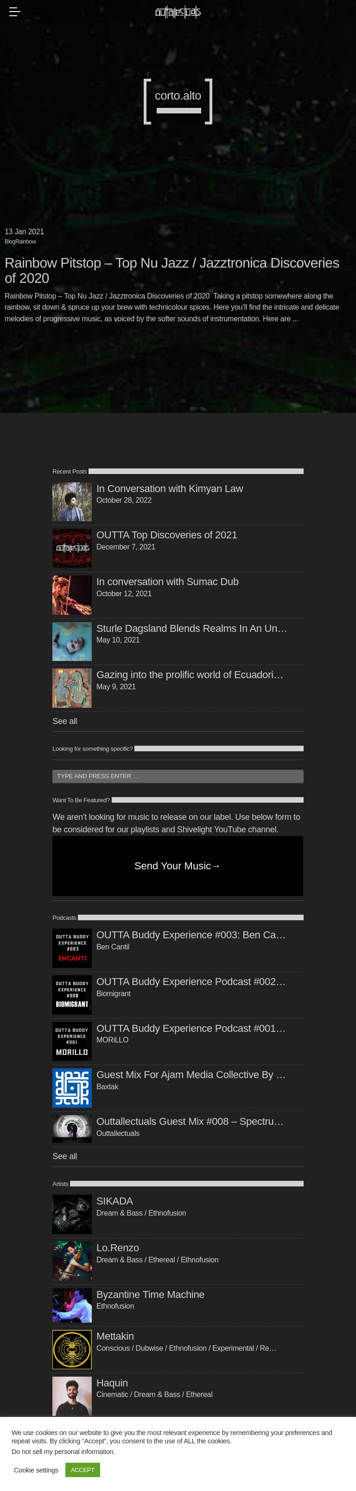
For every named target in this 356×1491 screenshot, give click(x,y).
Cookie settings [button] (36, 1470)
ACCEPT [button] (83, 1469)
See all (64, 721)
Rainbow (25, 241)
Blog (10, 241)
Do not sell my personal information (63, 1451)
